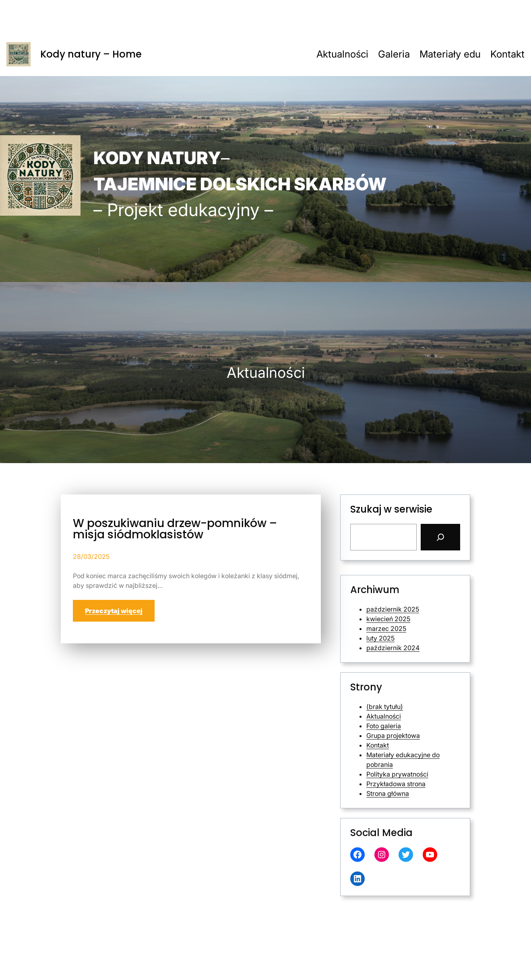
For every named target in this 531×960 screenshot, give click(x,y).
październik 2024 (392, 648)
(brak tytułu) (384, 706)
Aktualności (383, 716)
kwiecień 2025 (388, 619)
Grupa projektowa (393, 735)
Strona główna (387, 793)
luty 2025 (380, 638)
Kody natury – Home (91, 54)
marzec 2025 (386, 628)
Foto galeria (383, 726)
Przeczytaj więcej (114, 611)
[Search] (440, 537)
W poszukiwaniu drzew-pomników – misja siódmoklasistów (175, 529)
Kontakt (377, 745)
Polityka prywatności (397, 774)
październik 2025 (392, 609)
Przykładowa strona (396, 784)
